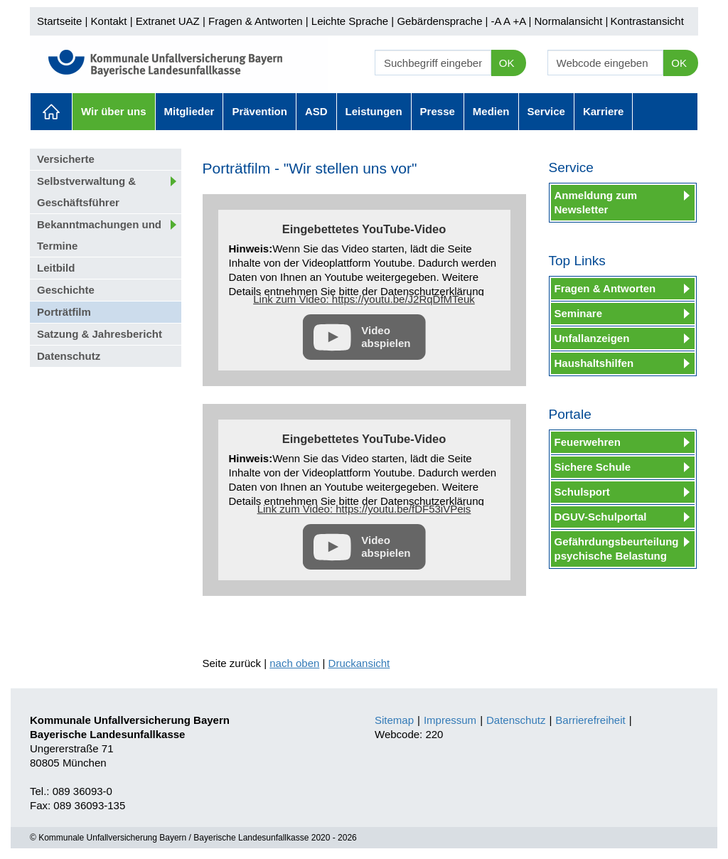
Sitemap (394, 720)
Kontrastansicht (646, 21)
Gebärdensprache (439, 21)
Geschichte (66, 290)
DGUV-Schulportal (601, 517)
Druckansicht (359, 663)
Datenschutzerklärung (432, 291)
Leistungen (374, 111)
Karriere (603, 111)
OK (507, 63)
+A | (520, 21)
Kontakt (109, 21)
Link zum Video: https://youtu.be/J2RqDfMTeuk (364, 299)
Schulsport (582, 492)
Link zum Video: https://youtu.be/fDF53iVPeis (364, 509)
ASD (316, 111)
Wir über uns (113, 111)
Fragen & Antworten (255, 21)
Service (546, 111)
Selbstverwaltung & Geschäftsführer (86, 191)
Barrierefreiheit (590, 720)
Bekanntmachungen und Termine (99, 235)
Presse (437, 111)
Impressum (450, 720)
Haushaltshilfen (594, 363)
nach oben (294, 663)
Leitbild (56, 268)
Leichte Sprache (349, 21)
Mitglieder (189, 111)
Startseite (59, 21)
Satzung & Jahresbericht (99, 334)
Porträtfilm (64, 312)
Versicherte (66, 159)
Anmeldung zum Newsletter (596, 202)
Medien (491, 111)
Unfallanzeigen (592, 338)
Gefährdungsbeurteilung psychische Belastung (617, 548)
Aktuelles (51, 111)
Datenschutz (68, 356)
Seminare (579, 313)
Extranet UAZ (168, 21)
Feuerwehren (588, 442)
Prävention (259, 111)
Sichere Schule (593, 467)
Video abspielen (385, 336)
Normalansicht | (571, 21)
